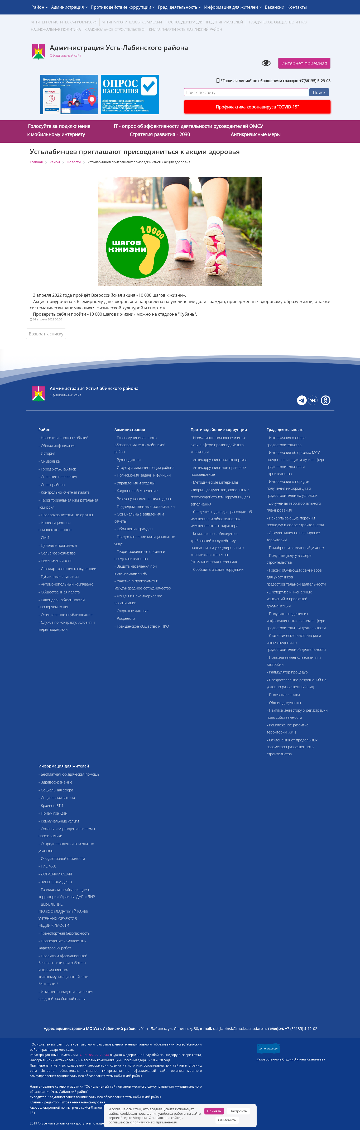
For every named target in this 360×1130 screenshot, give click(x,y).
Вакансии (274, 7)
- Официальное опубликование (66, 614)
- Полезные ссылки (283, 694)
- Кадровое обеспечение (136, 490)
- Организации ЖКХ (55, 560)
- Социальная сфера (56, 789)
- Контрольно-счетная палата (64, 492)
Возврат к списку (46, 334)
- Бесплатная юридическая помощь (69, 774)
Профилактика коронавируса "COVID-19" (257, 107)
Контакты (297, 7)
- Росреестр (124, 618)
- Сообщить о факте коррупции (217, 569)
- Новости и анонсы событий (63, 437)
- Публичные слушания (59, 576)
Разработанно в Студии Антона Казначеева (291, 1059)
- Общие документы (284, 702)
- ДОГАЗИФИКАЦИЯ (55, 873)
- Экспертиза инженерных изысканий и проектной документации (289, 598)
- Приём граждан (53, 813)
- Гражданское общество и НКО (141, 626)
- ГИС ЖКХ (47, 866)
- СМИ (44, 537)
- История (47, 453)
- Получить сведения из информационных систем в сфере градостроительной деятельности (296, 620)
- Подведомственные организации (144, 506)
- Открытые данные (131, 610)
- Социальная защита (57, 797)
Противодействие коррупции (123, 7)
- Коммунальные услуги (59, 821)
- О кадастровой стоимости (62, 858)
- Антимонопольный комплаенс (66, 584)
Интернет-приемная (304, 63)
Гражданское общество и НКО (277, 21)
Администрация (69, 7)
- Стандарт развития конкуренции (67, 568)
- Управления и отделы (134, 482)
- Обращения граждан (133, 528)
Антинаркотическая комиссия (132, 21)
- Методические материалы (214, 482)
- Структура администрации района (144, 467)
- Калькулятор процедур (287, 672)
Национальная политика (56, 29)
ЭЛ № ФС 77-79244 (94, 1055)
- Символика (49, 461)
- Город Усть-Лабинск (57, 469)
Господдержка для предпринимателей (204, 21)
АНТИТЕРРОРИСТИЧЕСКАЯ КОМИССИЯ (64, 21)
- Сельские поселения (58, 476)
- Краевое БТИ (51, 805)
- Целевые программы (58, 545)
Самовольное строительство (115, 29)
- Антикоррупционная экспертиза (219, 459)
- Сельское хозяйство (57, 553)
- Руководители (127, 459)
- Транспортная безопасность (64, 933)
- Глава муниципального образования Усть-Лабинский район (139, 444)
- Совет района (52, 484)
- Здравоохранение (55, 782)
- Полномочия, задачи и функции (142, 475)
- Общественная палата (59, 591)
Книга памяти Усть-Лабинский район (185, 29)
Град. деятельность (179, 7)
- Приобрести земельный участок (295, 547)
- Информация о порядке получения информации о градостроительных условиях (292, 488)
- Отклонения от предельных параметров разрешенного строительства (292, 746)
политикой (141, 1122)
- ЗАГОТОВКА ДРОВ (55, 881)
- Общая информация (57, 445)
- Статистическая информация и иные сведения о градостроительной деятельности (296, 642)
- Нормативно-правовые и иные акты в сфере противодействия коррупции (218, 444)
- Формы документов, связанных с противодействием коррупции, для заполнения (220, 496)
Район (39, 7)
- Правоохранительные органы (66, 514)
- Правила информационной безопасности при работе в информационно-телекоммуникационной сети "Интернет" (63, 969)
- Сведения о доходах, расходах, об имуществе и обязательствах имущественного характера (221, 518)
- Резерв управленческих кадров (142, 498)
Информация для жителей (233, 7)
